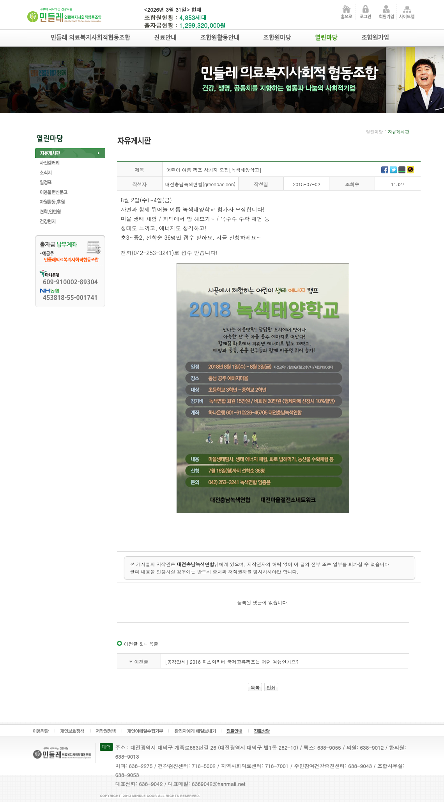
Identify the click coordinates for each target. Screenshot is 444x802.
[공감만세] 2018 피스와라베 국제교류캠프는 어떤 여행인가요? (232, 661)
